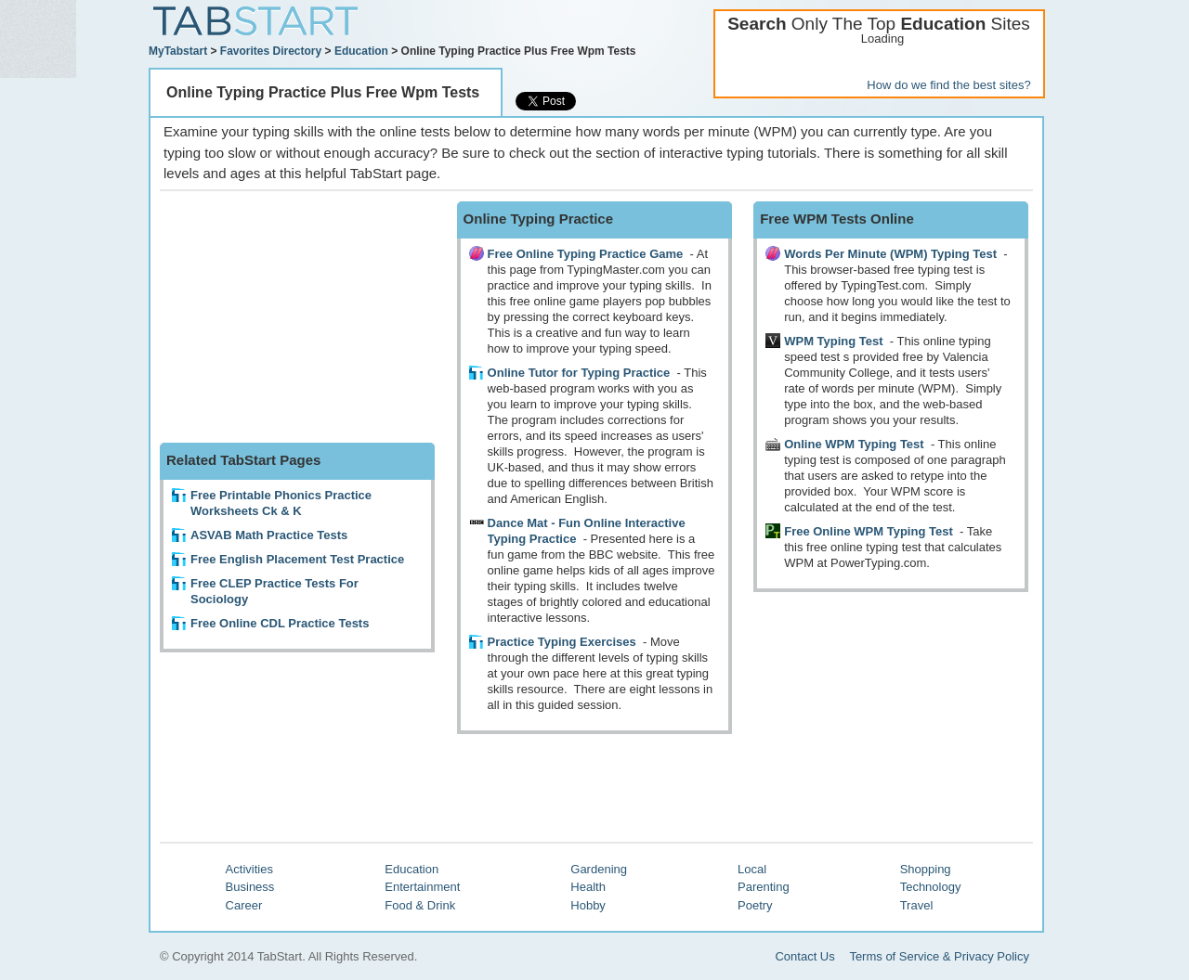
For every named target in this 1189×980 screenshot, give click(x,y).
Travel (917, 905)
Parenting (764, 887)
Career (244, 905)
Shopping (925, 869)
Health (588, 887)
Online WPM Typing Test (853, 444)
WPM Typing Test (833, 341)
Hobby (588, 905)
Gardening (598, 869)
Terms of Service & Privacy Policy (939, 956)
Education (361, 51)
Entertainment (422, 887)
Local (752, 869)
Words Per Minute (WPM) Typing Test (890, 254)
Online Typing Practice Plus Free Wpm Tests (322, 92)
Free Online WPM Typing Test (868, 531)
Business (250, 887)
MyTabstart (178, 51)
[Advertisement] (299, 317)
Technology (930, 887)
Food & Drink (420, 905)
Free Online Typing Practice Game (586, 254)
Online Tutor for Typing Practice (579, 373)
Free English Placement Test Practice (297, 559)
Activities (249, 869)
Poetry (755, 905)
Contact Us (804, 956)
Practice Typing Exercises (564, 642)
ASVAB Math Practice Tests (268, 535)
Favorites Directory (270, 51)
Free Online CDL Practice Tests (279, 623)
